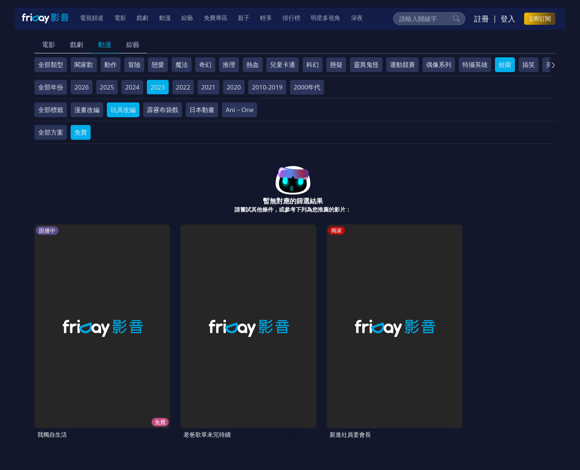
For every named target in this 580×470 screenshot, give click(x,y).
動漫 (104, 44)
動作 (110, 64)
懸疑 (336, 64)
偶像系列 (438, 64)
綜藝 (132, 44)
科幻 (312, 64)
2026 (81, 87)
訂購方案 (435, 417)
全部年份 (50, 87)
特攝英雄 (475, 64)
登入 (507, 19)
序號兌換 (85, 417)
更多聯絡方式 (497, 445)
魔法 (181, 64)
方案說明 (118, 417)
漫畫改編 (87, 109)
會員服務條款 (190, 417)
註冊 (481, 19)
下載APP (403, 417)
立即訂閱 (540, 19)
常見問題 (150, 417)
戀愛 (158, 64)
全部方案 (50, 132)
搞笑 (528, 64)
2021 (208, 87)
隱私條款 (228, 417)
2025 (107, 87)
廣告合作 (371, 417)
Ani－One (239, 109)
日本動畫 (202, 109)
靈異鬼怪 (366, 64)
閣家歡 (83, 64)
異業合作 (300, 417)
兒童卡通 (282, 64)
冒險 (134, 64)
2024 (132, 87)
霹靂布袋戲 (162, 109)
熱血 (252, 64)
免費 (80, 132)
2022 (183, 87)
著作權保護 (264, 417)
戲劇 (76, 44)
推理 (229, 64)
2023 (158, 87)
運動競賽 (402, 64)
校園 (505, 64)
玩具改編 (123, 109)
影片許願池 (335, 417)
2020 (234, 87)
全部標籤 (50, 109)
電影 (48, 44)
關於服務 (53, 417)
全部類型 (50, 64)
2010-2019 (267, 87)
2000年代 (307, 87)
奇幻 (205, 64)
